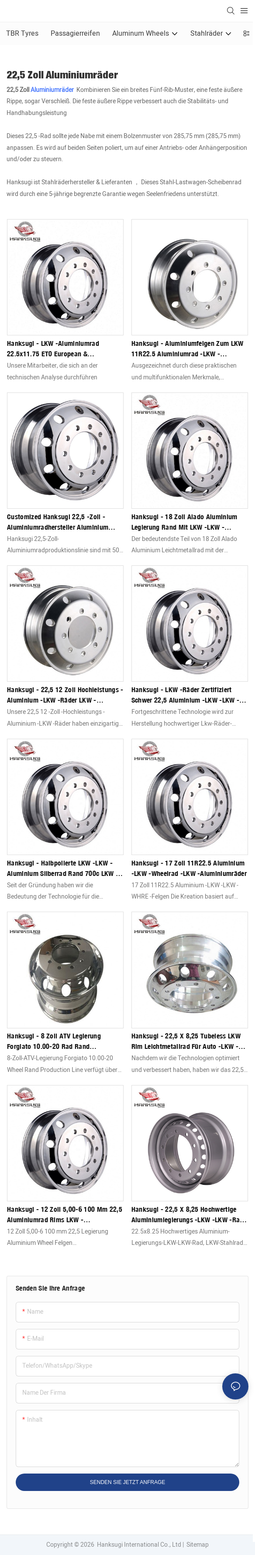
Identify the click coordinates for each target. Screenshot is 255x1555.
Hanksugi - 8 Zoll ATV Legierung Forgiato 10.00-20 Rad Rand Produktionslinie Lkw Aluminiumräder (62, 1041)
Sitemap (197, 1544)
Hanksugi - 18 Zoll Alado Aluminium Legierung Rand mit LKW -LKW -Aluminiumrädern (184, 522)
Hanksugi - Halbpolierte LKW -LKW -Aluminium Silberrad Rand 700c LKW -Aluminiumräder (62, 869)
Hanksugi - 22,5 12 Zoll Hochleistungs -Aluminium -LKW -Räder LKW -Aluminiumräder (65, 695)
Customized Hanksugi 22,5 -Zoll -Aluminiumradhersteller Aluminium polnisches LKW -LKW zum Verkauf (58, 522)
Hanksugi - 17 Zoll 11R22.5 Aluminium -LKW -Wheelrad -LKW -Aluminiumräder (189, 868)
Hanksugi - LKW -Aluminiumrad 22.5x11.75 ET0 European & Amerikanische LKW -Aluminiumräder (61, 349)
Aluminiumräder (53, 90)
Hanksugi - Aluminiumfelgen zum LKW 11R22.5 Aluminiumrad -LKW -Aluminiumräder (187, 349)
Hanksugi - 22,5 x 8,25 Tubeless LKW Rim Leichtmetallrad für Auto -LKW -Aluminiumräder (186, 1041)
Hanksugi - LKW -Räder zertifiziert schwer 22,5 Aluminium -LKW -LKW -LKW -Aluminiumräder (185, 695)
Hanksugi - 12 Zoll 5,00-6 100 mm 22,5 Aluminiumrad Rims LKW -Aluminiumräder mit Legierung (64, 1215)
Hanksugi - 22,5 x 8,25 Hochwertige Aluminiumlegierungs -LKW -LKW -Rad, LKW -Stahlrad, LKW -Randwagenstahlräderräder (188, 1215)
